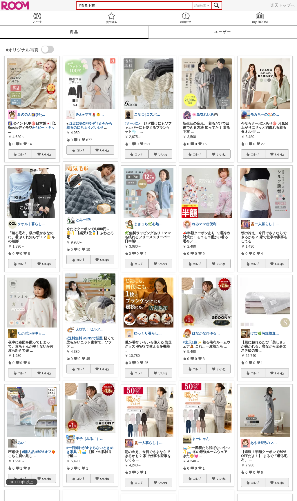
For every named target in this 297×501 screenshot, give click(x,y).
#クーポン (133, 123)
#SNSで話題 (93, 338)
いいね (46, 154)
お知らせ (185, 18)
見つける (111, 18)
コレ (22, 154)
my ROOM (260, 18)
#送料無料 (74, 338)
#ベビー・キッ (43, 128)
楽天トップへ (282, 5)
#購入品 (28, 452)
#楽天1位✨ (192, 342)
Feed (37, 18)
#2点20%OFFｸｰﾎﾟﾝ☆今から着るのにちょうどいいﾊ (89, 125)
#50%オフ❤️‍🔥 (45, 452)
